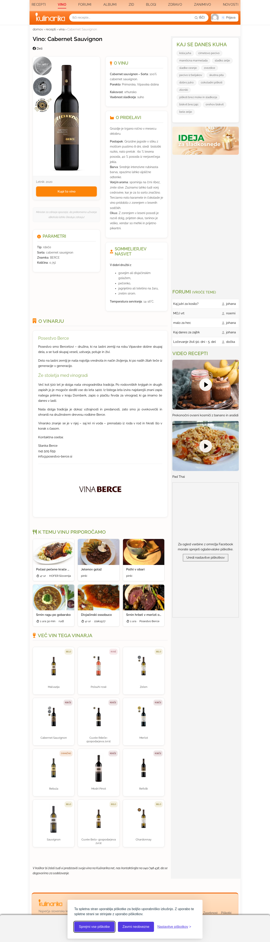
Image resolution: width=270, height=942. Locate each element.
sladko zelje (222, 60)
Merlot (143, 737)
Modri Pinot (98, 788)
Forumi (85, 5)
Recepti (39, 5)
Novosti (230, 5)
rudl (61, 621)
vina (62, 29)
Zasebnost (210, 913)
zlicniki (183, 89)
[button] (224, 18)
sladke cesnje (188, 67)
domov (38, 29)
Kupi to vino (67, 191)
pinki (84, 575)
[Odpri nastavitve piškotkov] (174, 927)
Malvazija (53, 686)
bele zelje (185, 111)
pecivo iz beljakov (190, 75)
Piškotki (226, 913)
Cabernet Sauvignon (53, 737)
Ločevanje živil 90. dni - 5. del (194, 342)
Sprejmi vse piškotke (94, 926)
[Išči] (199, 17)
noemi (230, 313)
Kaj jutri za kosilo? (185, 304)
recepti (51, 29)
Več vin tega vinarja (65, 635)
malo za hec (182, 323)
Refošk (143, 788)
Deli (37, 48)
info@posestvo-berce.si (55, 456)
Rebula (53, 788)
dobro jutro (186, 82)
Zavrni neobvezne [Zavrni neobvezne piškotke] (136, 926)
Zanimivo (202, 5)
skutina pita (216, 75)
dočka (230, 342)
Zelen (143, 686)
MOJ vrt (178, 313)
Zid (131, 5)
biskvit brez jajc (188, 104)
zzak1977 (99, 621)
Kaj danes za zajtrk (186, 332)
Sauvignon (54, 839)
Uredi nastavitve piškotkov (205, 557)
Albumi (110, 5)
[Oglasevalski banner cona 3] (206, 220)
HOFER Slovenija (60, 575)
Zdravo (175, 5)
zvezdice (209, 67)
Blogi (151, 5)
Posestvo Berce (53, 338)
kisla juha (185, 53)
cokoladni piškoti (211, 82)
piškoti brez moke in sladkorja (198, 97)
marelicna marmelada (193, 60)
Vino (62, 5)
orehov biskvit (215, 104)
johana (231, 304)
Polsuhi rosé (99, 686)
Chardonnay (143, 839)
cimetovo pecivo (209, 53)
